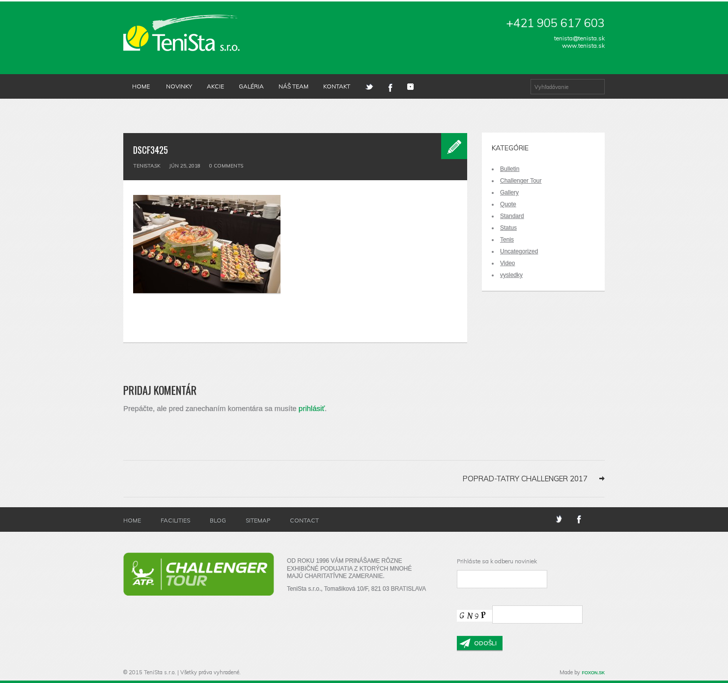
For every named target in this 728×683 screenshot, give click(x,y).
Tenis (507, 239)
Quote (508, 204)
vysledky (511, 275)
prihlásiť (312, 408)
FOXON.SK (593, 672)
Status (508, 227)
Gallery (509, 192)
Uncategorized (519, 251)
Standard (512, 216)
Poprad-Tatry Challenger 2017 (525, 478)
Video (507, 263)
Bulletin (509, 168)
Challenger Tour (521, 180)
